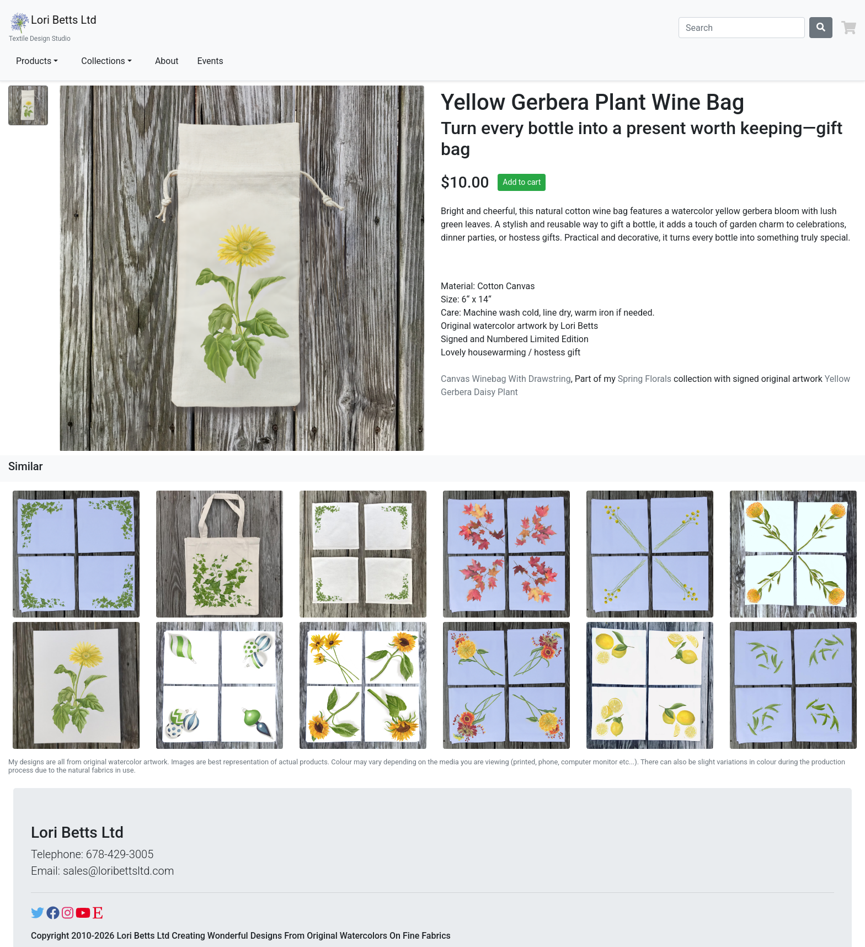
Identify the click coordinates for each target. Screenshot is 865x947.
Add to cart (522, 182)
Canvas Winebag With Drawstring (506, 379)
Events (210, 61)
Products (33, 61)
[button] (848, 27)
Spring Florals (644, 379)
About (167, 61)
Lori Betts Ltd (53, 28)
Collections (103, 61)
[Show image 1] (28, 105)
